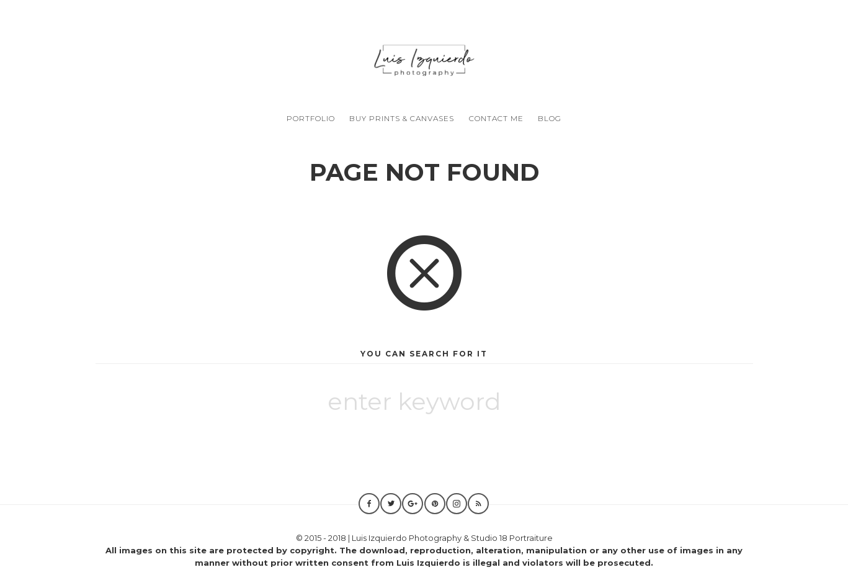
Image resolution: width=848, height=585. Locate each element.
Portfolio (311, 118)
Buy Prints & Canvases (401, 118)
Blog (549, 118)
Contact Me (496, 118)
